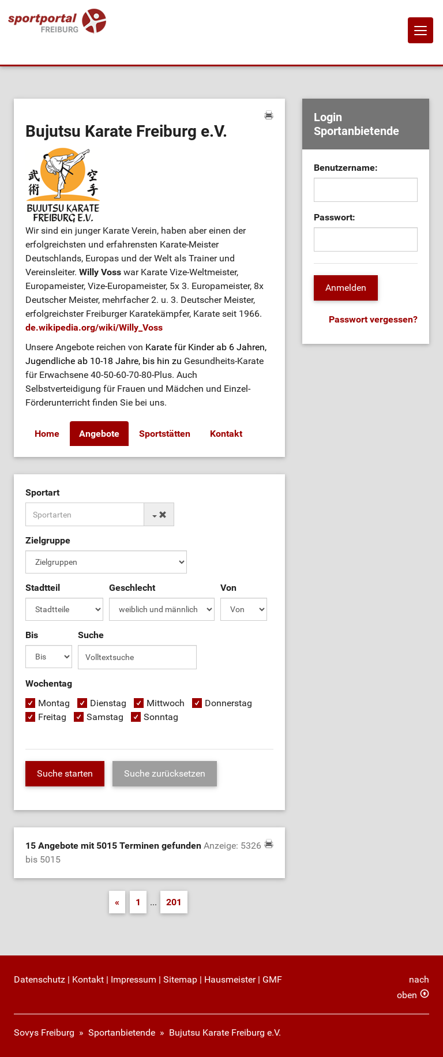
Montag (54, 703)
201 (174, 902)
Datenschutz (39, 979)
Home (47, 433)
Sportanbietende (121, 1032)
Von (228, 587)
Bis (31, 634)
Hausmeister (230, 979)
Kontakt (226, 433)
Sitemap (180, 979)
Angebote (99, 433)
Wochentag (48, 683)
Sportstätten (164, 433)
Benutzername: (346, 167)
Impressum (133, 979)
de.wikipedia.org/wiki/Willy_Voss (94, 327)
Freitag (52, 716)
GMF (272, 979)
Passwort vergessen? (373, 319)
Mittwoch (166, 703)
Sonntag (161, 716)
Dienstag (108, 703)
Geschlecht (132, 587)
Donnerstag (228, 703)
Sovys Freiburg (44, 1032)
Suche (91, 634)
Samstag (105, 716)
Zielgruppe (47, 540)
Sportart (42, 492)
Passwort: (334, 217)
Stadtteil (42, 587)
